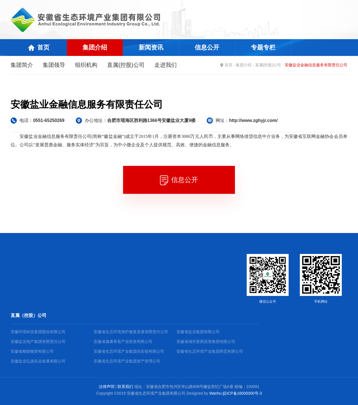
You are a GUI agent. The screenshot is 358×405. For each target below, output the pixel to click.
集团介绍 (243, 65)
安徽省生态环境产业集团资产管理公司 (127, 361)
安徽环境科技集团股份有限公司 (38, 331)
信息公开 (179, 180)
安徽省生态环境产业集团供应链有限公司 (129, 351)
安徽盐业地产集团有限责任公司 (38, 341)
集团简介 (22, 65)
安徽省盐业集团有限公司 (198, 331)
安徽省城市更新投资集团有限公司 (205, 341)
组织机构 (86, 65)
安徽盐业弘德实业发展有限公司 (38, 361)
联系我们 (125, 386)
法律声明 (106, 386)
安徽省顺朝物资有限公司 (32, 351)
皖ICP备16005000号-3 (242, 393)
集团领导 (54, 65)
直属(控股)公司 (125, 65)
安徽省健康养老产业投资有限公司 (123, 341)
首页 (228, 65)
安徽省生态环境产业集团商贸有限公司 (209, 351)
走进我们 (165, 65)
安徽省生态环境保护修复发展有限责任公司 (131, 331)
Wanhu (215, 393)
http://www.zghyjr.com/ (253, 120)
